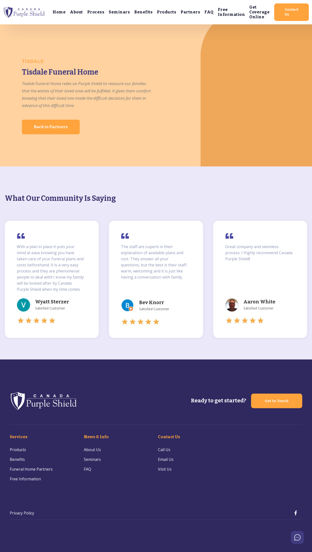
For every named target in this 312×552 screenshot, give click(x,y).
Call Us (164, 449)
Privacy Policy (22, 513)
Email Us (166, 459)
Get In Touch (277, 401)
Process (96, 12)
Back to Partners (51, 127)
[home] (24, 12)
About (76, 12)
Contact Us (291, 12)
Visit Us (165, 469)
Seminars (119, 12)
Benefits (143, 12)
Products (166, 12)
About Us (92, 449)
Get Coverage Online (259, 12)
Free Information (231, 12)
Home (59, 12)
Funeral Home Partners (31, 469)
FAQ (209, 12)
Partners (190, 12)
